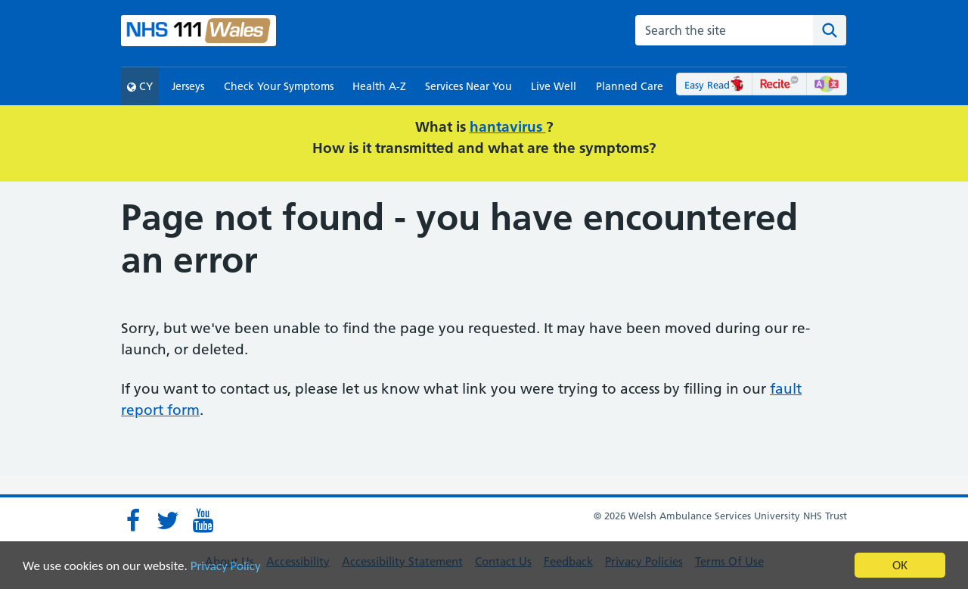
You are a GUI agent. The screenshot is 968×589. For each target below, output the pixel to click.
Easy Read (714, 85)
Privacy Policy (226, 567)
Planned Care (629, 86)
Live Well (553, 86)
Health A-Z (379, 86)
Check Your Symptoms (279, 86)
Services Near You (468, 86)
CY (140, 86)
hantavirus (508, 127)
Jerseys (188, 86)
